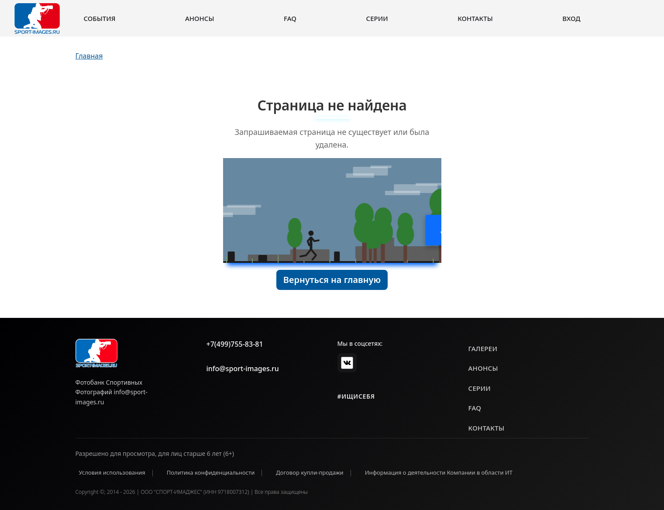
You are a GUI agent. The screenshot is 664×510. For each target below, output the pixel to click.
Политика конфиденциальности (211, 472)
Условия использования (112, 472)
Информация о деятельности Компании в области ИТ (439, 472)
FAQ (290, 18)
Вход (571, 18)
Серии (377, 18)
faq (475, 407)
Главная (89, 56)
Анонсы (199, 18)
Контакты (475, 18)
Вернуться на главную (332, 280)
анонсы (483, 368)
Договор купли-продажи (309, 472)
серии (479, 388)
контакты (486, 428)
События (100, 18)
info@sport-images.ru (242, 368)
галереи (483, 348)
